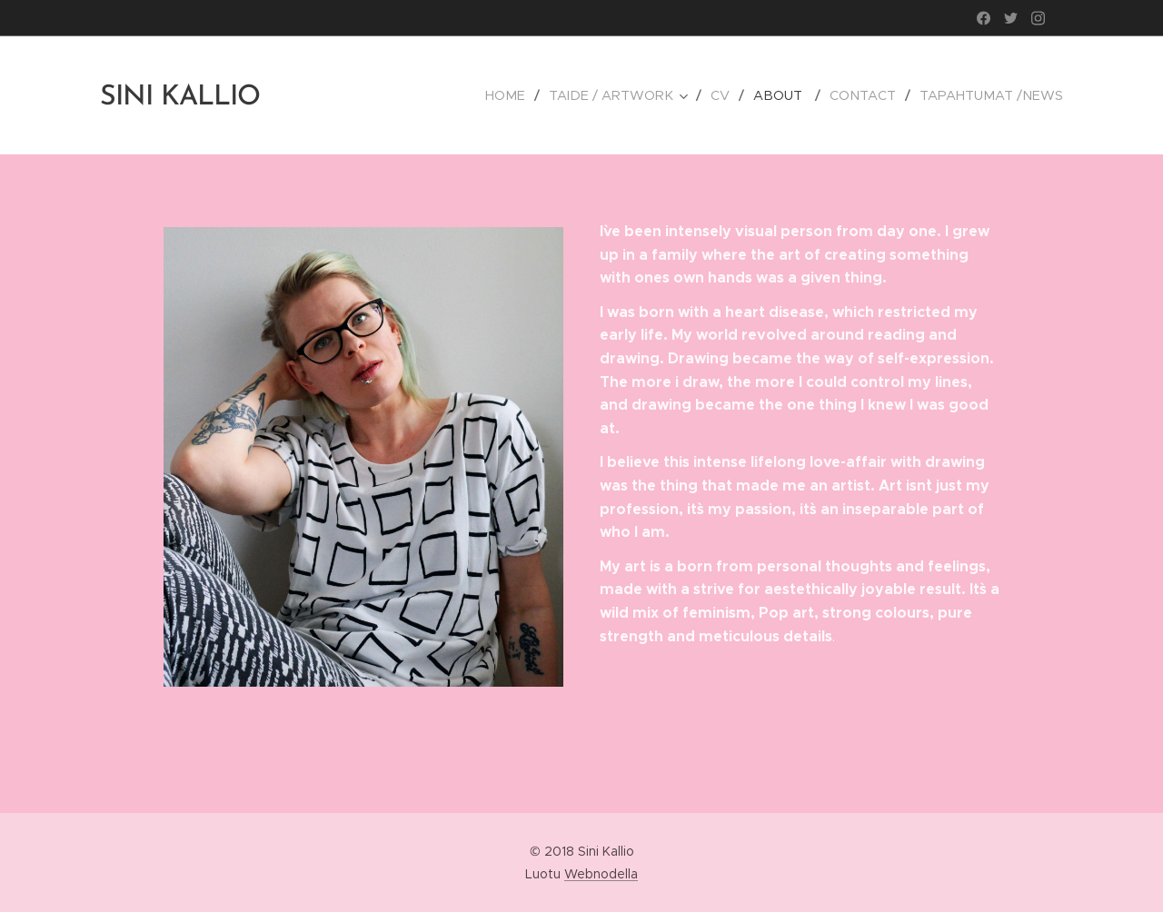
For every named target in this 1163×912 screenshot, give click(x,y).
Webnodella (601, 874)
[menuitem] (525, 95)
